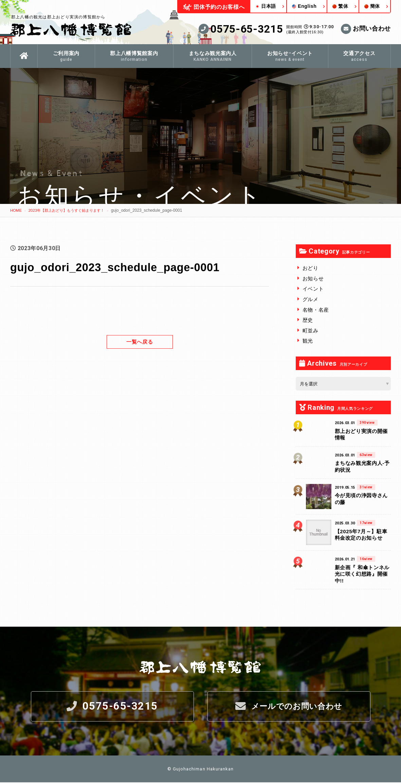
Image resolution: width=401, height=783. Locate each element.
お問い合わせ (366, 29)
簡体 (372, 6)
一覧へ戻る (139, 341)
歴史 (308, 320)
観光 (308, 341)
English (304, 6)
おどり (310, 268)
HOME (16, 210)
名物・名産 (316, 310)
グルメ (310, 299)
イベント (313, 289)
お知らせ (313, 278)
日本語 (265, 6)
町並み (310, 330)
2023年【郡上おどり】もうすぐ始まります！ (70, 210)
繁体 (340, 6)
